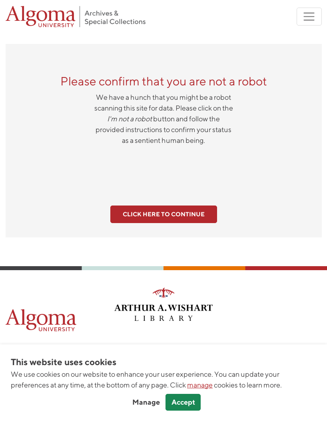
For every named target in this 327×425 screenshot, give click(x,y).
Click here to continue (164, 214)
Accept (183, 402)
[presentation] (163, 170)
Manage (146, 402)
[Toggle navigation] (309, 17)
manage (200, 385)
